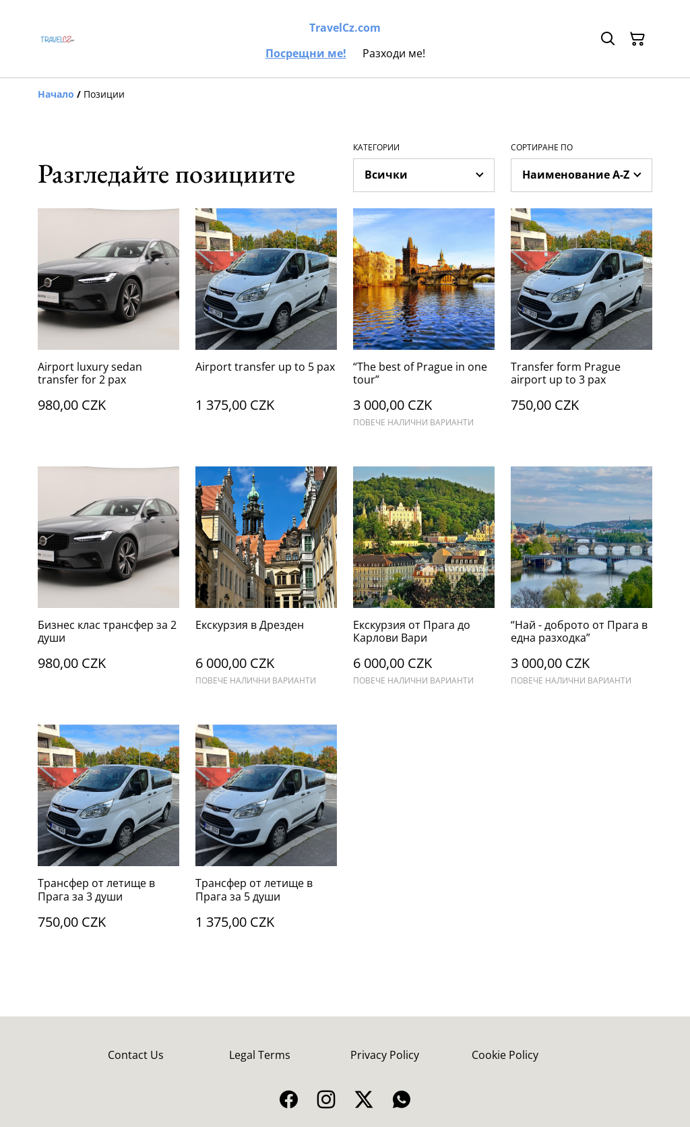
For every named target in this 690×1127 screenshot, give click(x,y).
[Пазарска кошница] (637, 39)
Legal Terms (259, 1054)
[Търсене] (608, 39)
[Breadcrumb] (345, 94)
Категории (376, 147)
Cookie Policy (505, 1054)
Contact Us (136, 1054)
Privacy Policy (384, 1054)
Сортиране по (542, 147)
